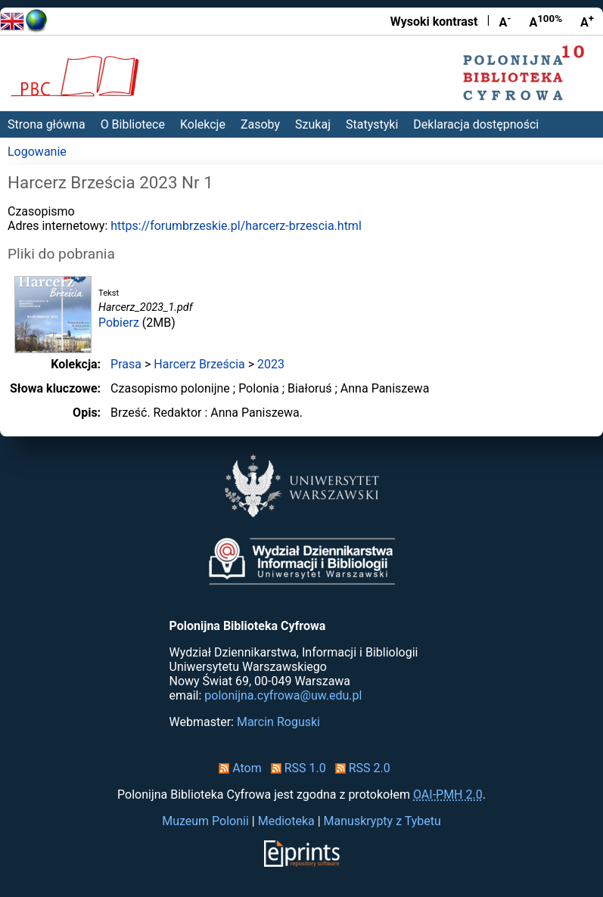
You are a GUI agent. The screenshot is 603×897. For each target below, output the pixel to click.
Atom (237, 768)
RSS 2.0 (359, 768)
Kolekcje (202, 124)
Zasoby (260, 124)
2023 (270, 364)
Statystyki (372, 124)
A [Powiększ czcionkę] (587, 21)
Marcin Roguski (278, 722)
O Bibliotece (133, 124)
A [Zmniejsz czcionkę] (505, 21)
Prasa (125, 364)
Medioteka (286, 821)
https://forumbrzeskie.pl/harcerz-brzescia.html (236, 226)
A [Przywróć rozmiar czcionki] (545, 21)
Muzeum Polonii (205, 821)
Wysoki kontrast (434, 21)
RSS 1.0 (295, 768)
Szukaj (313, 124)
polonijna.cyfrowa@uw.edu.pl (283, 695)
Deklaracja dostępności (476, 124)
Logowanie (37, 151)
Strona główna (46, 124)
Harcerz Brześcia (199, 364)
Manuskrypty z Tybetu (382, 821)
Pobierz (118, 322)
